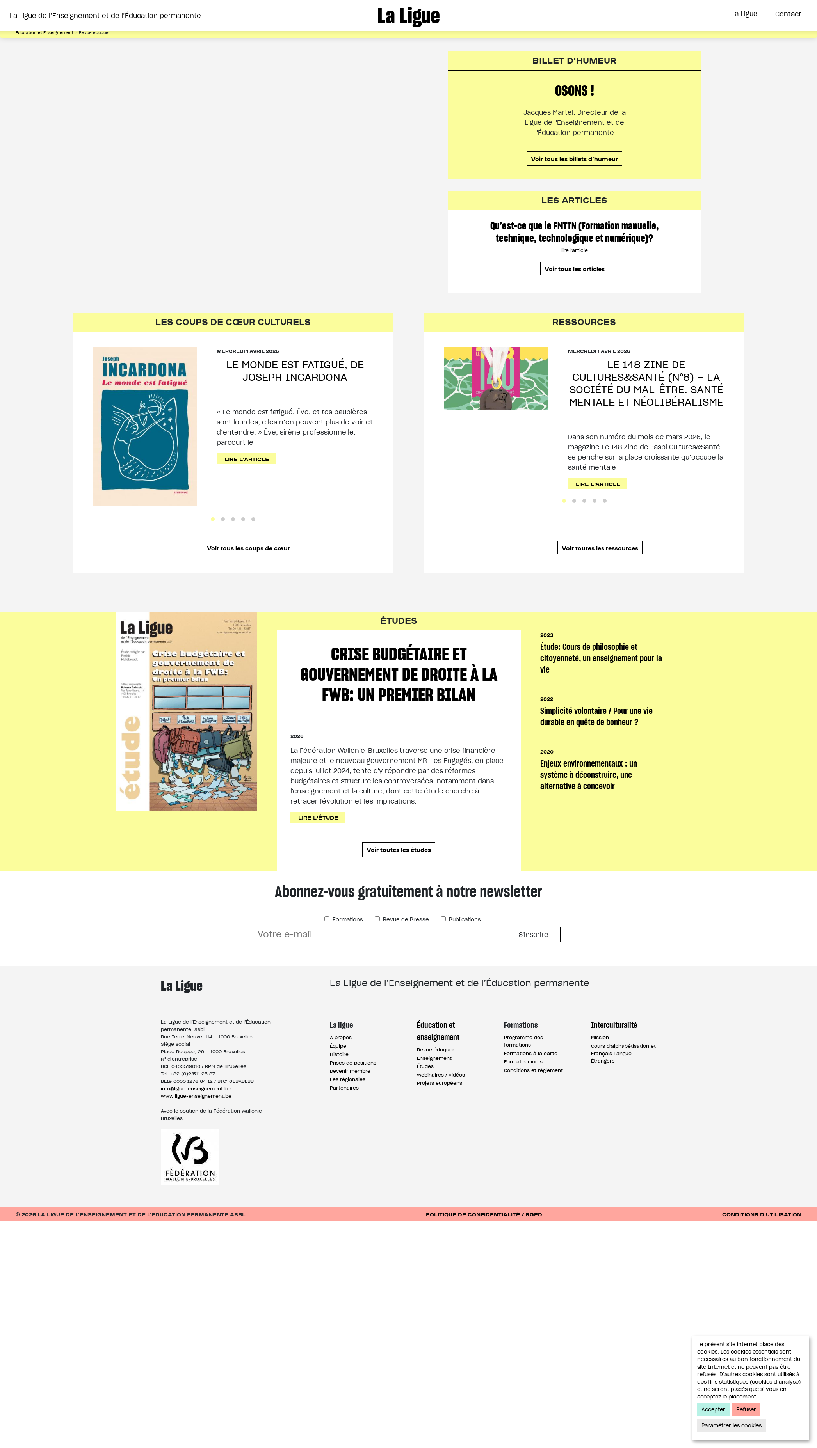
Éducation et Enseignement (337, 44)
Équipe (338, 1071)
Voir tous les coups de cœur (248, 574)
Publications (464, 945)
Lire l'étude (319, 843)
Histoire (339, 1080)
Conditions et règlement (533, 1095)
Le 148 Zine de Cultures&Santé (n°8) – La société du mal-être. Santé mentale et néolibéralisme (646, 410)
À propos (341, 1063)
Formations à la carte (530, 1079)
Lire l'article (248, 484)
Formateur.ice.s (523, 1087)
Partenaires (344, 1113)
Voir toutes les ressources (600, 574)
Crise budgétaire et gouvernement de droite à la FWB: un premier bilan (398, 700)
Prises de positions (353, 1088)
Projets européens (439, 1108)
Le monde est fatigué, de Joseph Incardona (295, 397)
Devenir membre (350, 1096)
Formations (429, 44)
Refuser (746, 1409)
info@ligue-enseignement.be (196, 1114)
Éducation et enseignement (438, 1056)
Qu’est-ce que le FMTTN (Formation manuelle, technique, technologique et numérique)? (574, 258)
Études (425, 1092)
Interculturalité (501, 44)
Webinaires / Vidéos (441, 1100)
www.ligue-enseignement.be (196, 1121)
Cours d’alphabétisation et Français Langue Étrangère (623, 1078)
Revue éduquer (435, 1075)
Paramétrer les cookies (731, 1425)
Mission (600, 1063)
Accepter (713, 1409)
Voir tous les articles (574, 295)
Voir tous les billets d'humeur (574, 184)
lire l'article (574, 276)
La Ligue (744, 14)
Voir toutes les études (399, 875)
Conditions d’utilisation (761, 1239)
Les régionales (347, 1105)
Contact (788, 14)
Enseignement (434, 1083)
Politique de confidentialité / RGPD (484, 1239)
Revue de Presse (405, 945)
